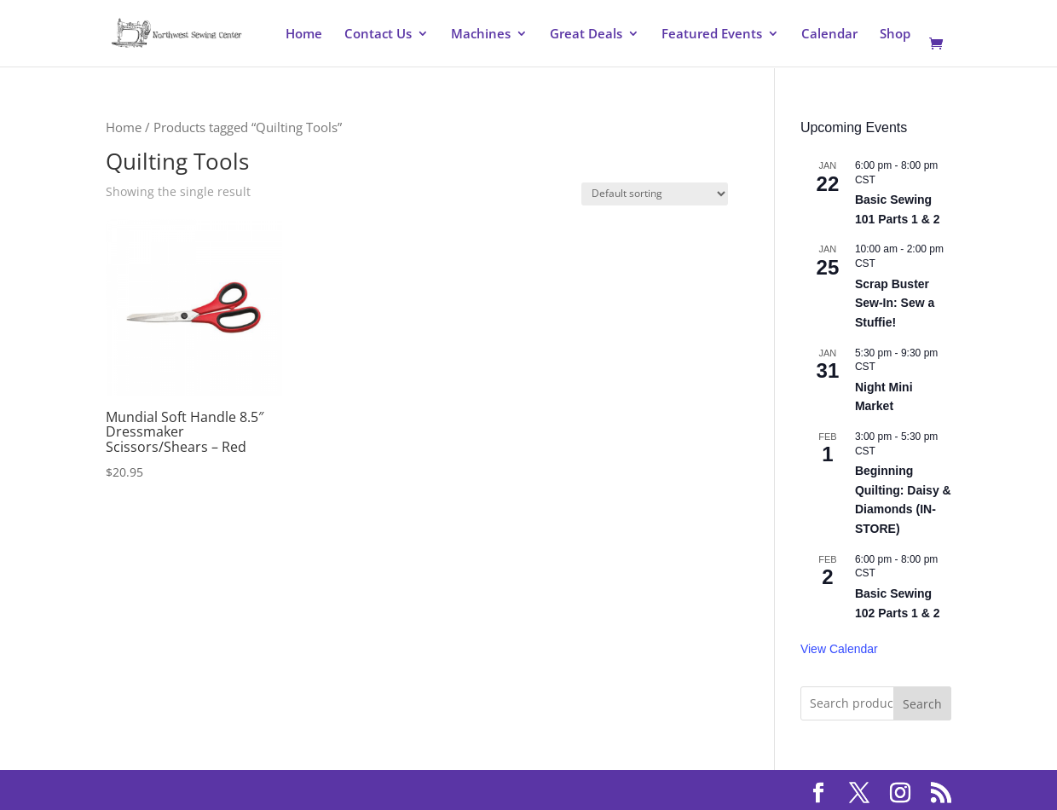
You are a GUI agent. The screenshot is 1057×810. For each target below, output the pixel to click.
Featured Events (711, 34)
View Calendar (839, 649)
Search (922, 704)
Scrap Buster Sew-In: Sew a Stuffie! (894, 303)
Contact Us (378, 34)
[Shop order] (654, 193)
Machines (481, 34)
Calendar (829, 34)
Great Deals (586, 34)
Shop (895, 34)
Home (304, 34)
